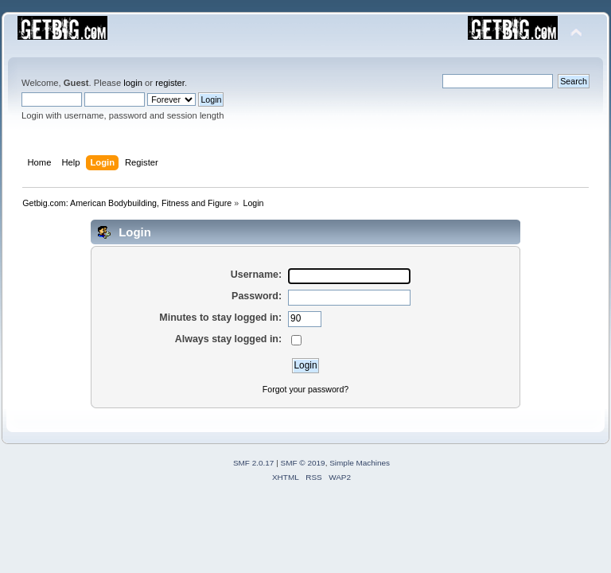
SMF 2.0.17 (253, 462)
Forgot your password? (305, 389)
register (170, 83)
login (132, 83)
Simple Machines (359, 462)
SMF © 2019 (303, 462)
